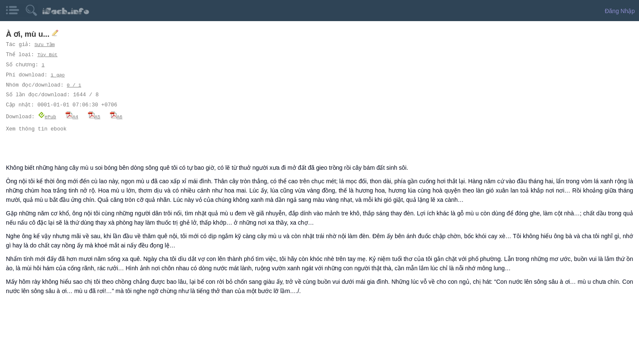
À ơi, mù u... (29, 34)
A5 (94, 116)
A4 (72, 116)
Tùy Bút (48, 55)
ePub (47, 116)
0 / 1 (74, 85)
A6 (116, 116)
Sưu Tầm (45, 44)
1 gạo (58, 75)
